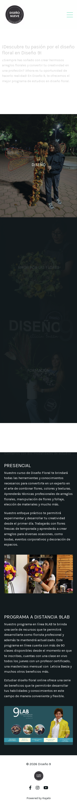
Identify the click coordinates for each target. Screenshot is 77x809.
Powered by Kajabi (38, 798)
